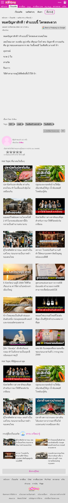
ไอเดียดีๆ (48, 124)
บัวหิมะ (21, 143)
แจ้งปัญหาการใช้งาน (35, 498)
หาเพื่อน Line (38, 7)
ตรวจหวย (56, 7)
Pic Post (48, 7)
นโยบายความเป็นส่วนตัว (27, 494)
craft (19, 124)
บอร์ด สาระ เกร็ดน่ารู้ (24, 18)
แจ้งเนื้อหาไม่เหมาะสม (52, 498)
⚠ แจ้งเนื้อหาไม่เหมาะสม (51, 131)
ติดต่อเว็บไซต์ (21, 498)
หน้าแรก (4, 7)
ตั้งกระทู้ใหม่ (34, 471)
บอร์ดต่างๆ (30, 12)
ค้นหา (39, 12)
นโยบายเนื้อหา (42, 494)
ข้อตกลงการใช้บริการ (10, 494)
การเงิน (35, 484)
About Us (12, 498)
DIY (10, 124)
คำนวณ (27, 484)
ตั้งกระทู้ (49, 12)
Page (41, 484)
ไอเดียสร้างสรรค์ (32, 124)
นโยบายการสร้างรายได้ (57, 494)
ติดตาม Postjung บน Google (55, 28)
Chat (29, 7)
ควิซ (64, 7)
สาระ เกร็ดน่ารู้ (30, 434)
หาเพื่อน (22, 7)
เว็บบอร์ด (13, 7)
